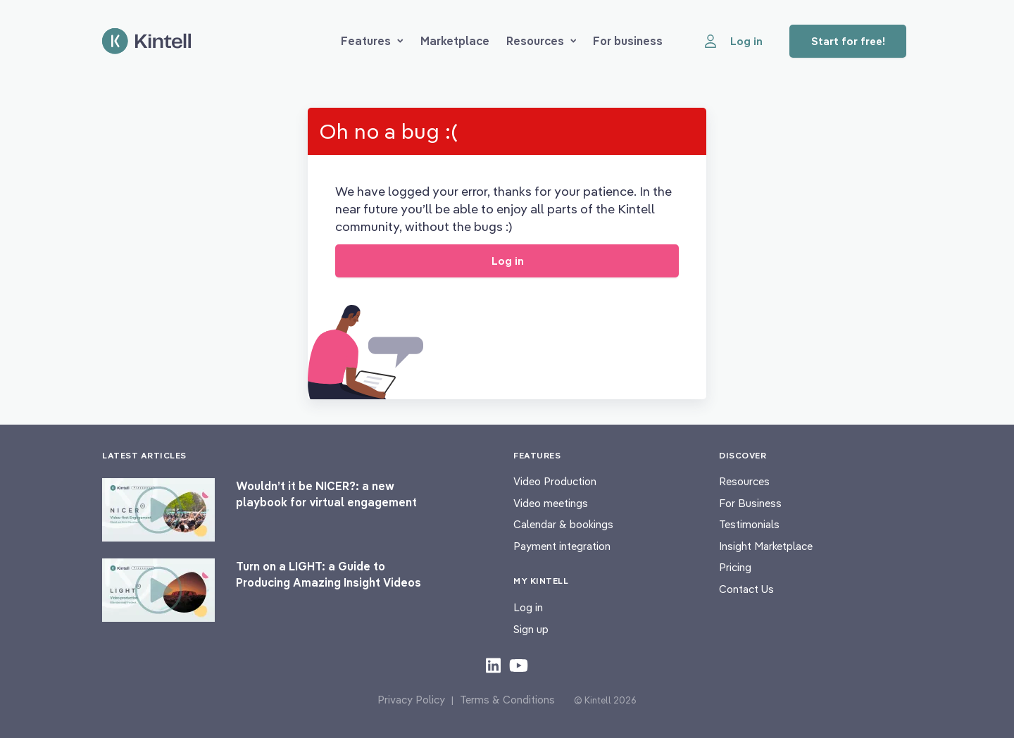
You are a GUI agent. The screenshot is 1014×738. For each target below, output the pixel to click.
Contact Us (746, 589)
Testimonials (749, 524)
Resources (541, 41)
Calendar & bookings (563, 524)
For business (628, 41)
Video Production (554, 481)
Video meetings (550, 503)
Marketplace (454, 41)
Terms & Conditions (507, 699)
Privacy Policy (411, 699)
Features (372, 41)
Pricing (735, 567)
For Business (750, 503)
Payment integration (562, 546)
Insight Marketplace (766, 546)
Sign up (531, 629)
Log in (528, 607)
